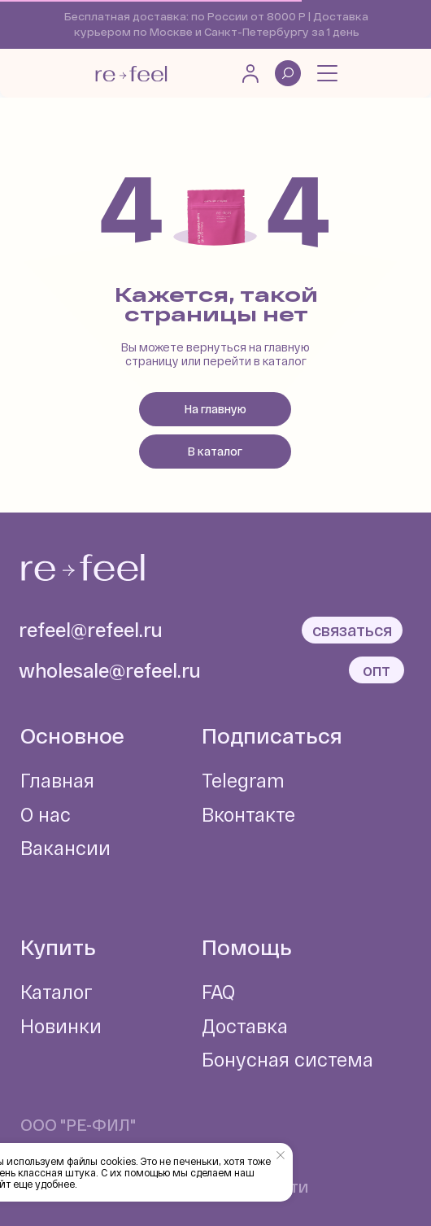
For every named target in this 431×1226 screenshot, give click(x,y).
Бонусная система (287, 1059)
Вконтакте (248, 814)
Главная (57, 780)
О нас (45, 814)
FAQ (218, 991)
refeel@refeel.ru (91, 629)
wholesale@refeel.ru (110, 670)
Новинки (61, 1025)
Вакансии (65, 847)
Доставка (245, 1025)
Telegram (243, 780)
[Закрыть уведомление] (280, 1155)
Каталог (56, 991)
